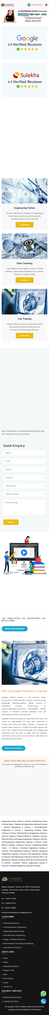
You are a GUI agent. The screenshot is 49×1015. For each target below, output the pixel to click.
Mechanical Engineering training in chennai (31, 824)
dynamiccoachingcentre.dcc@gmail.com (16, 912)
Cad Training (24, 318)
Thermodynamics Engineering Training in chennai (21, 842)
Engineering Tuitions (11, 966)
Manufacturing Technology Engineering (18, 943)
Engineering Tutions (11, 1001)
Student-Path (8, 970)
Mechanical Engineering (12, 997)
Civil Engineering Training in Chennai (24, 851)
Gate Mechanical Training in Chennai (25, 857)
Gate (5, 974)
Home (5, 958)
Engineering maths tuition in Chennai (16, 821)
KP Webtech (36, 1010)
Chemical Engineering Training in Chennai (24, 866)
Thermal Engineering (11, 923)
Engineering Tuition (24, 208)
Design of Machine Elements (14, 939)
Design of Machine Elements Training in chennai (27, 836)
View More (24, 225)
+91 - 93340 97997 (8, 903)
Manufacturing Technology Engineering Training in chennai (24, 839)
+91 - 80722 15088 (8, 908)
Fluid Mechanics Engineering (14, 935)
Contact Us (7, 987)
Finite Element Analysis (12, 948)
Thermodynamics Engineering (14, 927)
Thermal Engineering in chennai (17, 827)
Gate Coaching (24, 263)
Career (5, 983)
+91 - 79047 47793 (8, 899)
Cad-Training (8, 979)
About (5, 962)
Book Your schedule (13, 748)
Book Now (24, 336)
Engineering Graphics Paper (13, 931)
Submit (11, 522)
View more (24, 280)
